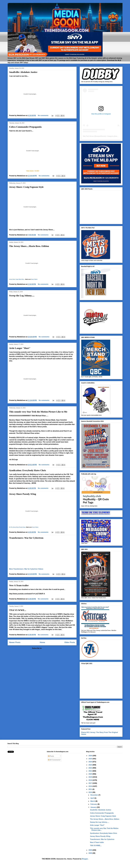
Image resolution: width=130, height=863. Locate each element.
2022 (91, 768)
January (93, 807)
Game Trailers (34, 279)
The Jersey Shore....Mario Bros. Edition (29, 246)
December (94, 795)
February (94, 804)
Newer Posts (14, 642)
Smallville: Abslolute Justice (23, 72)
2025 (91, 759)
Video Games (30, 171)
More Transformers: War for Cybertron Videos (26, 569)
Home (42, 642)
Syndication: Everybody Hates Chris (27, 470)
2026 (91, 755)
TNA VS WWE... (17, 610)
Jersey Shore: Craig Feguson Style (26, 187)
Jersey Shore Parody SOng (22, 494)
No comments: (43, 115)
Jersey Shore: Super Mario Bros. (16, 279)
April (92, 798)
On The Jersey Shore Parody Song (17, 527)
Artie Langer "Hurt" (19, 348)
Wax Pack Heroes (88, 136)
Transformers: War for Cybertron (26, 538)
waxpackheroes (101, 136)
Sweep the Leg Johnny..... (22, 295)
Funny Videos (35, 527)
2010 (91, 792)
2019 (91, 777)
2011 (91, 789)
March (93, 801)
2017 (91, 783)
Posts (51, 756)
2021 (91, 771)
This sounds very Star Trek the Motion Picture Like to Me (38, 411)
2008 (91, 853)
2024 (91, 762)
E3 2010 (37, 171)
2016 (91, 786)
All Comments (54, 760)
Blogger (85, 859)
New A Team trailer (19, 585)
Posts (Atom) (47, 648)
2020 (91, 774)
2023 (91, 765)
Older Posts (69, 642)
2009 (91, 850)
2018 (91, 780)
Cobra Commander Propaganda (25, 127)
